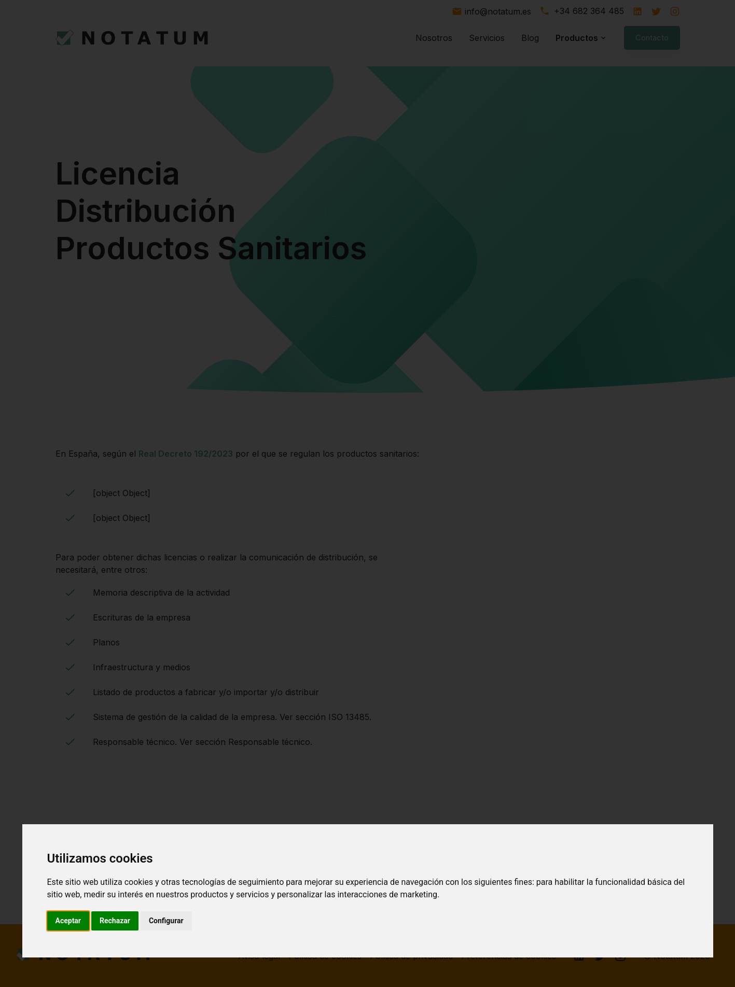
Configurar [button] (166, 921)
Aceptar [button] (68, 921)
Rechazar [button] (115, 921)
